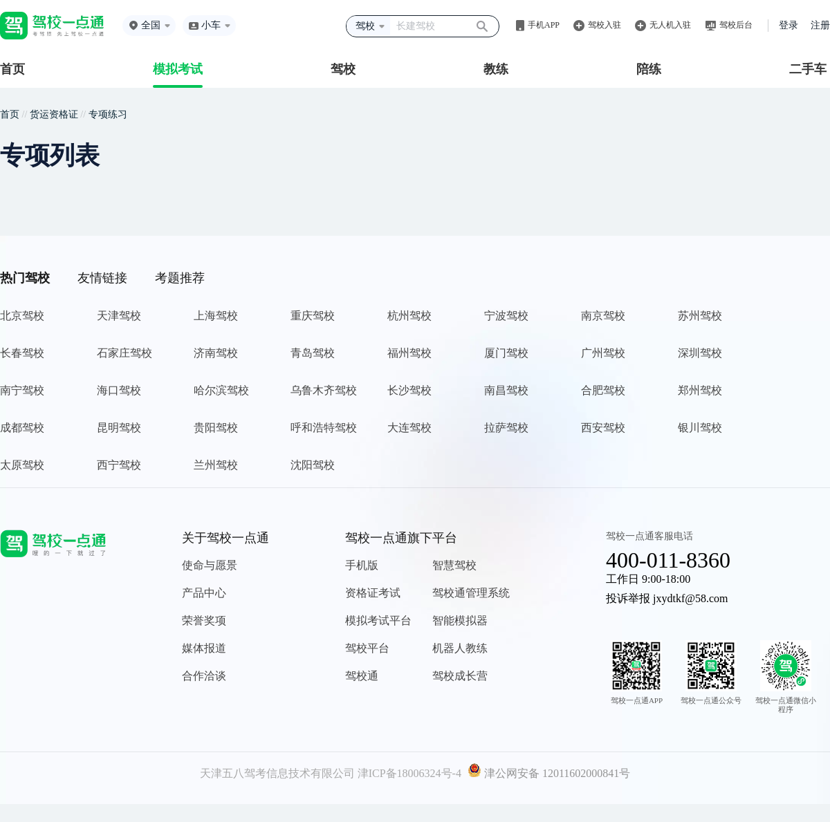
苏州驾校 (700, 315)
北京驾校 (22, 315)
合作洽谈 (204, 676)
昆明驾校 (119, 427)
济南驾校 (216, 353)
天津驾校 (119, 315)
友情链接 (102, 278)
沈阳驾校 (312, 465)
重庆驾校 (312, 315)
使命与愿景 (209, 565)
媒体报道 (204, 648)
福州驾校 (409, 353)
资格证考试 (372, 593)
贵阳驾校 (216, 427)
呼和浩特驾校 (323, 427)
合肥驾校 (603, 390)
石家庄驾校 (124, 353)
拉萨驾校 (506, 427)
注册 (820, 25)
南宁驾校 (22, 390)
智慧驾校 (454, 565)
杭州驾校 (409, 315)
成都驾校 (22, 427)
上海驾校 (216, 315)
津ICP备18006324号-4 (409, 773)
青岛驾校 (312, 353)
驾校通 (361, 676)
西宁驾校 (119, 465)
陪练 (648, 69)
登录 (788, 25)
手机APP (544, 25)
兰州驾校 (216, 465)
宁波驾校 (506, 315)
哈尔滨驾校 (221, 390)
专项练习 (108, 114)
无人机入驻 (670, 25)
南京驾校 (603, 315)
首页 (12, 69)
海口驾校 (119, 390)
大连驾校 (409, 427)
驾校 (343, 69)
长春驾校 (22, 353)
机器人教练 (460, 648)
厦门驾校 (506, 353)
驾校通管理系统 (471, 593)
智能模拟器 (460, 620)
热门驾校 (25, 278)
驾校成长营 (460, 676)
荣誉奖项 (204, 620)
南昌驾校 (506, 390)
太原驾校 (22, 465)
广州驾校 (603, 353)
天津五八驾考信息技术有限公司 (277, 773)
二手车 (808, 69)
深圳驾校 (700, 353)
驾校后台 (736, 25)
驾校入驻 (604, 25)
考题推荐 (180, 278)
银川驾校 (700, 427)
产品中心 (204, 593)
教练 (495, 69)
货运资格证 (54, 114)
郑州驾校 (700, 390)
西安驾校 (603, 427)
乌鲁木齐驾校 (323, 390)
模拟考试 (178, 69)
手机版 (361, 565)
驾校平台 (367, 648)
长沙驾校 (409, 390)
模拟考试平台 (378, 620)
